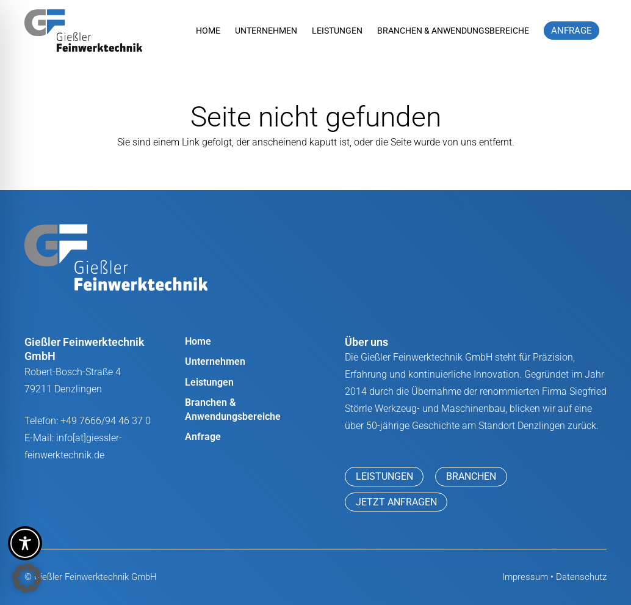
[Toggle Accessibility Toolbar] (25, 543)
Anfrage (203, 436)
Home (198, 341)
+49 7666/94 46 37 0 (105, 421)
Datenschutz (581, 576)
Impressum (525, 576)
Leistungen (209, 382)
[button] (27, 578)
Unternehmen (215, 361)
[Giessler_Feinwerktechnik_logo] (83, 30)
